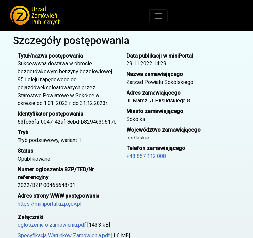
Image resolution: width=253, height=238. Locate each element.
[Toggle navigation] (158, 15)
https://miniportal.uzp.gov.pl (49, 204)
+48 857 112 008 (146, 156)
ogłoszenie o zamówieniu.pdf (52, 225)
